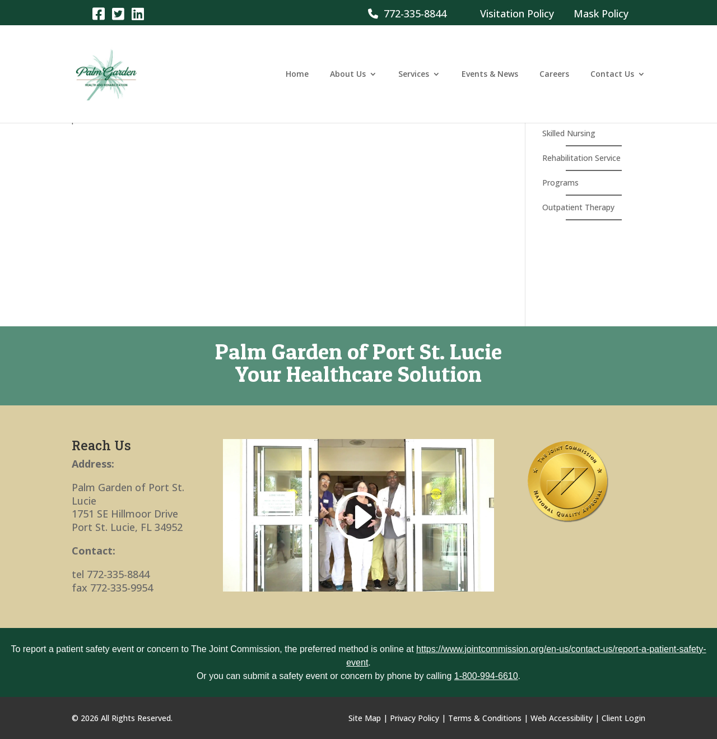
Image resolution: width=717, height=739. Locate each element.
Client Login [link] (623, 718)
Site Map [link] (364, 718)
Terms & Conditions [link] (485, 718)
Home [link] (297, 74)
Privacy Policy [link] (414, 718)
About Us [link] (348, 74)
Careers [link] (554, 74)
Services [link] (413, 74)
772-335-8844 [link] (407, 13)
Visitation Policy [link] (517, 13)
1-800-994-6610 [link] (486, 676)
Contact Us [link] (612, 74)
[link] (98, 13)
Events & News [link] (490, 74)
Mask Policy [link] (601, 13)
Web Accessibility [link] (561, 718)
